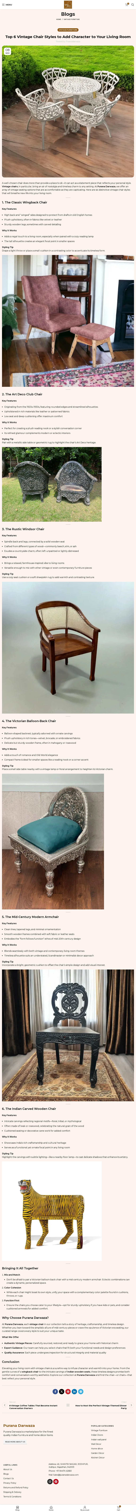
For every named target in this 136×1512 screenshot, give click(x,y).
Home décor (97, 1449)
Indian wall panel (98, 1440)
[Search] (132, 4)
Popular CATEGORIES (102, 1426)
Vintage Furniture (72, 19)
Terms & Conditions (12, 1497)
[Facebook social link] (55, 1391)
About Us (7, 1470)
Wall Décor (96, 1444)
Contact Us (8, 1479)
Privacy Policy (9, 1483)
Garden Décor (97, 1453)
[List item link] (68, 1471)
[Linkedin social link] (74, 1391)
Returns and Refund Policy (15, 1488)
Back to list (68, 1405)
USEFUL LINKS (10, 1465)
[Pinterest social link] (68, 1391)
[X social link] (61, 1391)
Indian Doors (97, 1435)
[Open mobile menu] (7, 4)
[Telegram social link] (80, 1391)
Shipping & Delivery (12, 1492)
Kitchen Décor (98, 1458)
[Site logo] (68, 4)
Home (58, 19)
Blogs (6, 1474)
